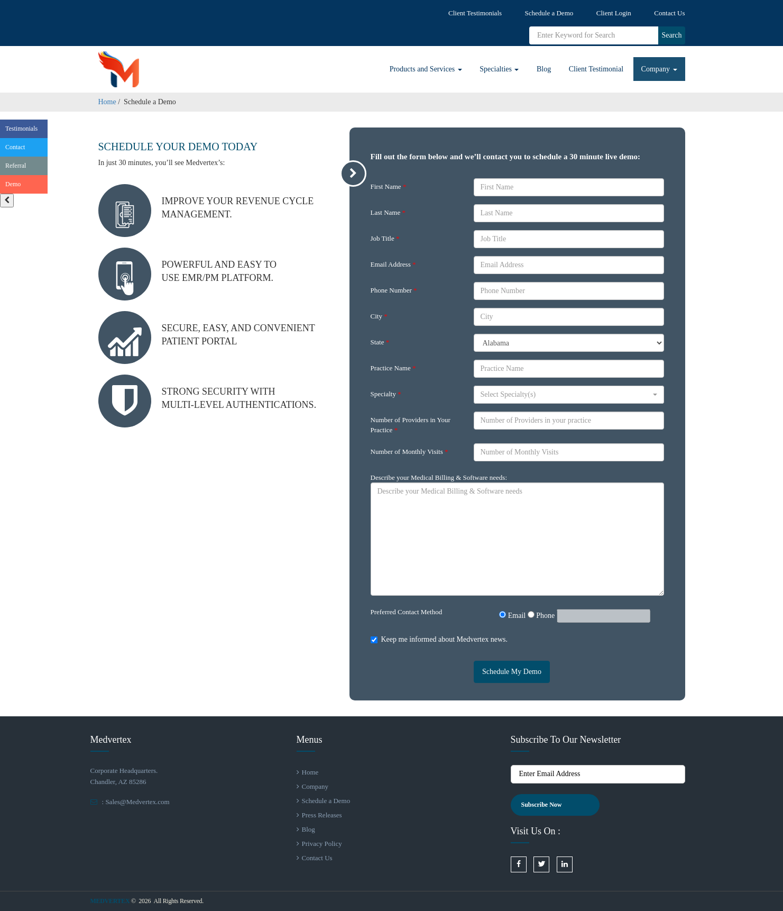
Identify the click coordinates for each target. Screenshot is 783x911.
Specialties (499, 69)
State (380, 342)
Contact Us (669, 13)
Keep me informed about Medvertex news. (444, 639)
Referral (15, 165)
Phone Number (394, 290)
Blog (544, 69)
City (379, 316)
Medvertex (110, 901)
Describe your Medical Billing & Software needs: (439, 477)
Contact (15, 147)
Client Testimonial (596, 69)
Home (107, 102)
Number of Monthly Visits (409, 452)
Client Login (613, 13)
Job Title (385, 238)
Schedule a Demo (549, 13)
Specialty (386, 394)
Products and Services (426, 69)
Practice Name (393, 368)
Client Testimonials (475, 13)
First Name (389, 186)
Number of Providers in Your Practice (410, 425)
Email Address (393, 264)
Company (659, 69)
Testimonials (21, 128)
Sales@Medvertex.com (137, 802)
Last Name (388, 212)
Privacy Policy (319, 844)
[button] (569, 395)
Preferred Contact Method (407, 612)
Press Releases (319, 815)
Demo (13, 184)
